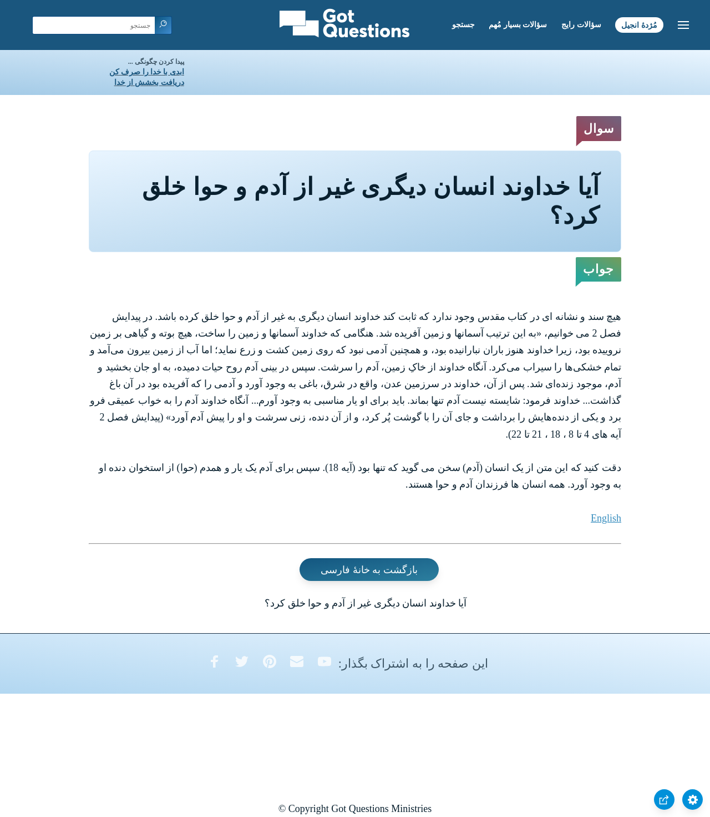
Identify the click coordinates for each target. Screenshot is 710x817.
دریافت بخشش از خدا (149, 82)
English (606, 518)
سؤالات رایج (581, 25)
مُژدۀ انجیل (639, 25)
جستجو (463, 25)
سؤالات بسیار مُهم (518, 25)
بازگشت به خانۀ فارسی (369, 569)
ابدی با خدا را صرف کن (146, 72)
